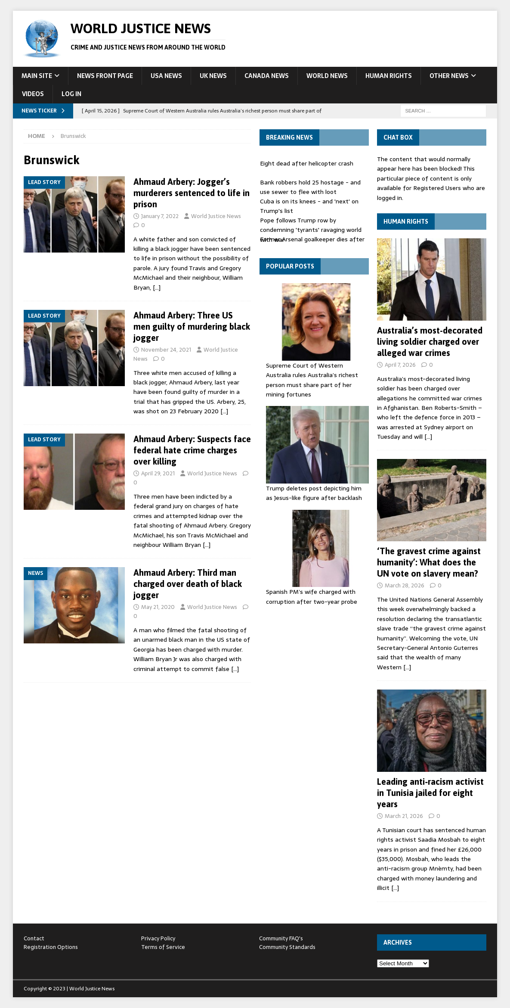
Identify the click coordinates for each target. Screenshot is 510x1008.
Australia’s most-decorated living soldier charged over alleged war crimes (429, 341)
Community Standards (287, 947)
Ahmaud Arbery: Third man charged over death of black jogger (187, 584)
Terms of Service (163, 947)
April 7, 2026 (400, 364)
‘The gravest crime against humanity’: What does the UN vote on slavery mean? (429, 562)
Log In (71, 94)
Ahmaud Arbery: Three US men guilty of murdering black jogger (191, 326)
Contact (34, 938)
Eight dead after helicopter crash (306, 163)
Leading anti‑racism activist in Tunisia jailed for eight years (430, 793)
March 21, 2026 (404, 816)
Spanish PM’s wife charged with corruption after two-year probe (311, 596)
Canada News (266, 76)
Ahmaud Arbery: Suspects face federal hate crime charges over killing (192, 450)
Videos (33, 94)
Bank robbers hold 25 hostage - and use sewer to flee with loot (310, 187)
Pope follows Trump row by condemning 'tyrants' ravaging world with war (311, 229)
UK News (213, 76)
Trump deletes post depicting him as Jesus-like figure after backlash (314, 493)
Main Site (37, 76)
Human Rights (388, 76)
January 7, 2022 (160, 216)
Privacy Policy (158, 938)
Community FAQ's (281, 938)
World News (327, 76)
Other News (449, 76)
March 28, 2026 (404, 585)
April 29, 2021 (158, 473)
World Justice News (216, 216)
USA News (166, 76)
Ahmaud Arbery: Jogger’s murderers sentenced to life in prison (191, 193)
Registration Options (51, 947)
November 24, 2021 (166, 349)
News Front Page (105, 76)
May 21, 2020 (158, 607)
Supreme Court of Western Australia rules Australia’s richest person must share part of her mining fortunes (312, 380)
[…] (157, 287)
